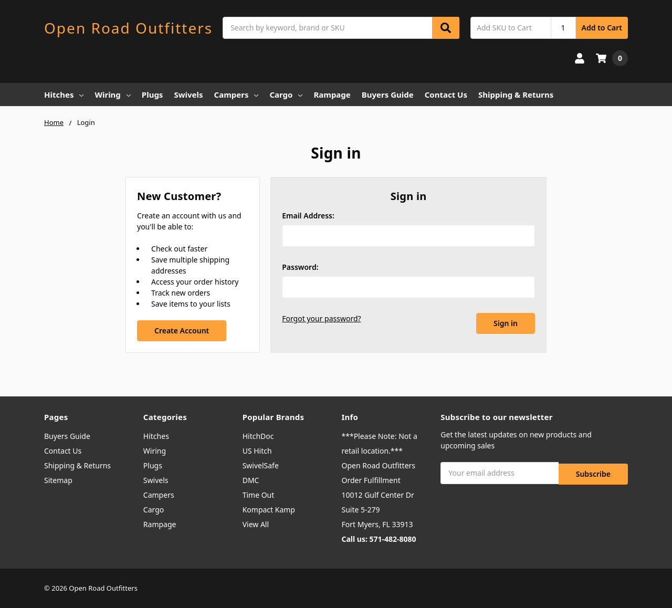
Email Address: (308, 216)
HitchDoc (258, 436)
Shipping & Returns (515, 94)
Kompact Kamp (269, 510)
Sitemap (58, 480)
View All (256, 524)
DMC (251, 480)
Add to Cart (602, 28)
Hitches (63, 94)
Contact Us (446, 94)
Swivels (188, 94)
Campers (236, 94)
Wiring (112, 94)
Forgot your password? (321, 318)
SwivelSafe (261, 465)
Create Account (181, 331)
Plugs (152, 94)
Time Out (259, 495)
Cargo (285, 94)
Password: (300, 267)
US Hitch (257, 451)
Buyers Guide (388, 94)
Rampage (331, 94)
